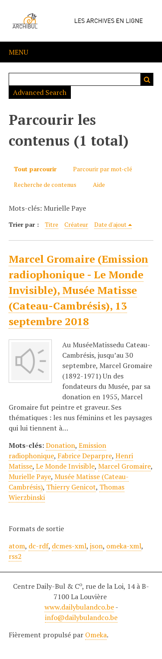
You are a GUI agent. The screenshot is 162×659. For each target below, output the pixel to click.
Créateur (76, 224)
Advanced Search (40, 92)
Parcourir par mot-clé (102, 169)
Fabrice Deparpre (84, 455)
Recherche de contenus (45, 184)
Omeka (96, 634)
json (96, 546)
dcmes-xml (69, 546)
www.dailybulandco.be (79, 607)
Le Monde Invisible (65, 466)
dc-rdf (38, 546)
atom (17, 546)
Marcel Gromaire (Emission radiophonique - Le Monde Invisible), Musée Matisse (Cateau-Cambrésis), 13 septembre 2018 (78, 290)
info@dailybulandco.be (81, 617)
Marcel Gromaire (124, 466)
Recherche (146, 79)
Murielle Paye (30, 476)
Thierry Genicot (71, 487)
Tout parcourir (35, 169)
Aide (99, 184)
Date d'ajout (110, 224)
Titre (51, 224)
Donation (60, 445)
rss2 (15, 556)
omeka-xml (123, 546)
